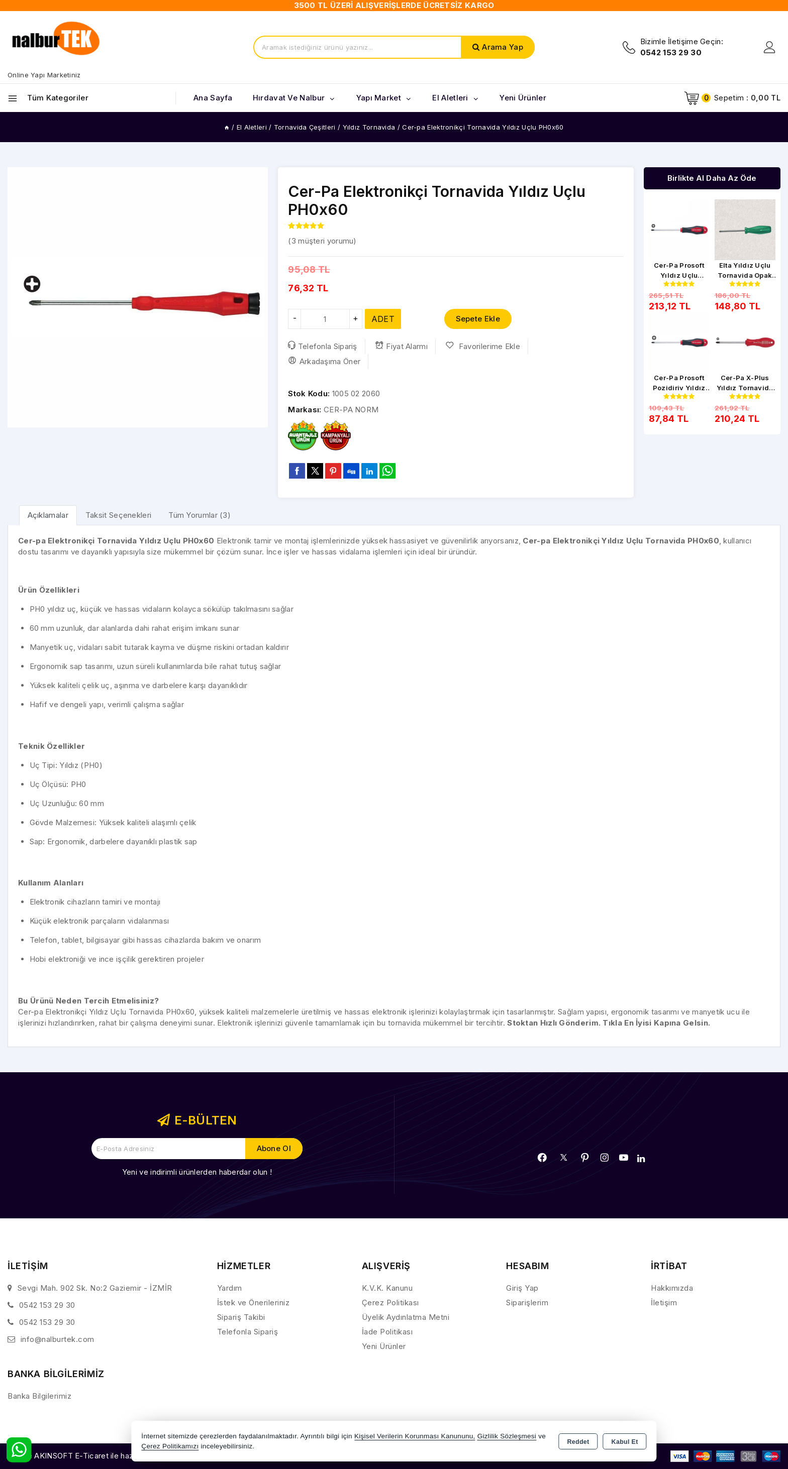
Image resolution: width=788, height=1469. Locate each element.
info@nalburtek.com (57, 1339)
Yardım (229, 1288)
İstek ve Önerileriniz (253, 1302)
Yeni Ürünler (384, 1346)
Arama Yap (502, 47)
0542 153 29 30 (47, 1305)
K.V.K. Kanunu (387, 1288)
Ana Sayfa (213, 97)
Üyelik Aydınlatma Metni (406, 1317)
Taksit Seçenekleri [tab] (118, 515)
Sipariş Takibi (241, 1317)
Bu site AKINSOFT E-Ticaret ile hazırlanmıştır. (88, 1455)
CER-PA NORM (351, 409)
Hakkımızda (672, 1288)
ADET (383, 319)
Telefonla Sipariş (322, 346)
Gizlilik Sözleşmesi (506, 1436)
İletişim (664, 1302)
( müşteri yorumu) (322, 241)
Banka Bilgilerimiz (39, 1396)
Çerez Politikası (390, 1302)
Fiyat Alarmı (401, 346)
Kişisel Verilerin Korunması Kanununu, (414, 1436)
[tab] (48, 515)
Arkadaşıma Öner (324, 361)
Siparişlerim (527, 1302)
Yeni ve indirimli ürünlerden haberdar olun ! (197, 1172)
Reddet (578, 1441)
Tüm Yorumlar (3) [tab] (199, 515)
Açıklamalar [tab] (48, 515)
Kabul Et (625, 1441)
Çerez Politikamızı (170, 1446)
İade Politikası (387, 1331)
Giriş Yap (522, 1288)
